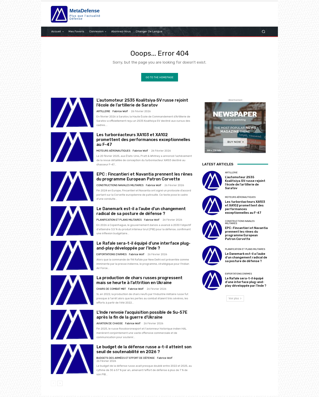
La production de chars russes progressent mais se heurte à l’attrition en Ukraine (139, 281)
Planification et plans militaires (119, 221)
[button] (263, 31)
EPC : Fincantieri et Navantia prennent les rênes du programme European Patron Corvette (144, 178)
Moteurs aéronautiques (113, 152)
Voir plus (235, 299)
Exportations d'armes (111, 255)
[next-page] (59, 384)
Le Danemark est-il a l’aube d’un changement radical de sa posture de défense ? (141, 212)
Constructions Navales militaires (120, 186)
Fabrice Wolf (120, 112)
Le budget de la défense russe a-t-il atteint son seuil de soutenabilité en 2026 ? (143, 351)
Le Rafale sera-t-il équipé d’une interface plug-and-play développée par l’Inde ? (143, 247)
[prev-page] (53, 384)
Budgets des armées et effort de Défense (125, 359)
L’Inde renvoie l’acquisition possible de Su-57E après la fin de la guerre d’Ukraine (141, 316)
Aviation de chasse (109, 324)
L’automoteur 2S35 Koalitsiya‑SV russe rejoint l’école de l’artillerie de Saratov (142, 104)
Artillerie (103, 112)
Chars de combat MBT (111, 290)
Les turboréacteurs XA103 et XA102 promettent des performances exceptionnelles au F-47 (143, 141)
